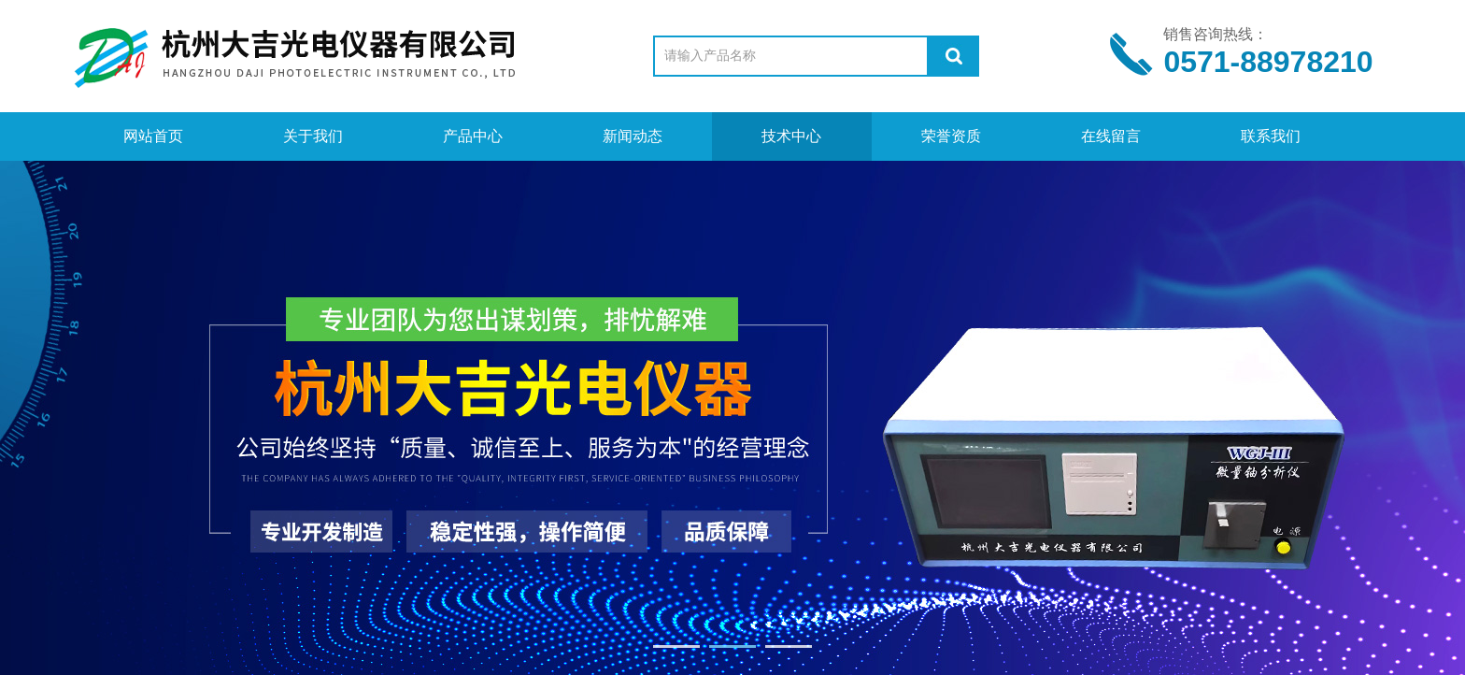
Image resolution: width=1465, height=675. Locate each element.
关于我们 (313, 136)
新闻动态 (632, 136)
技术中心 (791, 136)
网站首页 (153, 136)
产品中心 (473, 136)
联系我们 (1271, 136)
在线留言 (1111, 136)
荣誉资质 (951, 136)
